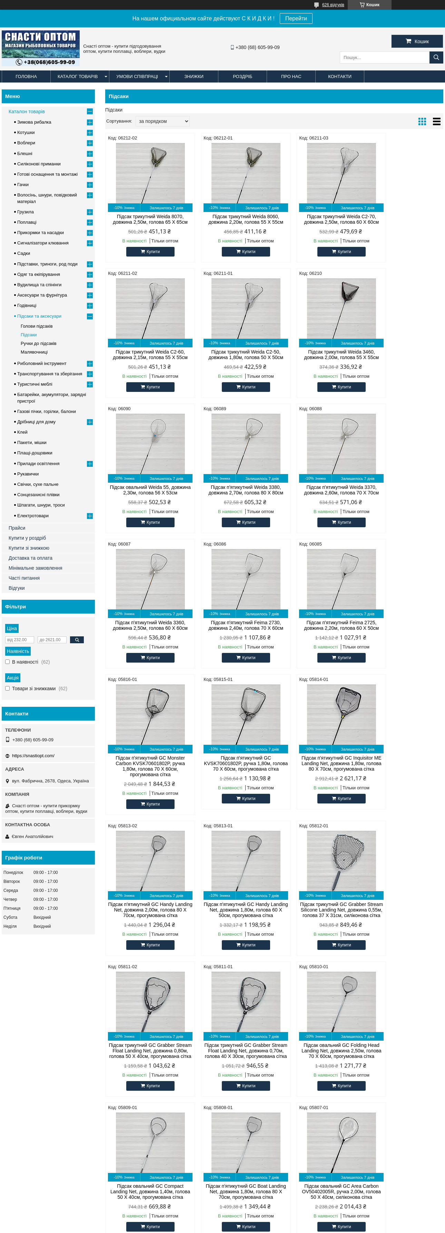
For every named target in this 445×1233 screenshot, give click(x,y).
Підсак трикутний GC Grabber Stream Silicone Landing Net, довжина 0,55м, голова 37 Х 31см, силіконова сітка (231, 777)
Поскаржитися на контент (267, 1226)
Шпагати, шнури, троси (41, 505)
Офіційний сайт (22, 1026)
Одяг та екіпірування (38, 274)
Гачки (23, 184)
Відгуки (17, 588)
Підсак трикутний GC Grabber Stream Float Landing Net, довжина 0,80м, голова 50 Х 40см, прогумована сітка (317, 777)
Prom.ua (255, 1220)
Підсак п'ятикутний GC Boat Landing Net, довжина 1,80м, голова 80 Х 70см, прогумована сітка (317, 924)
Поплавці (27, 222)
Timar (123, 1052)
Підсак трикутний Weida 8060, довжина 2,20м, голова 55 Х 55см (231, 219)
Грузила (25, 211)
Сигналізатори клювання (43, 242)
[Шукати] (436, 57)
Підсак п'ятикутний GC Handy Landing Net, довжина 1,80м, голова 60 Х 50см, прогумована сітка (145, 777)
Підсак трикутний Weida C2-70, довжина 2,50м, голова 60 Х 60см (317, 219)
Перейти (296, 18)
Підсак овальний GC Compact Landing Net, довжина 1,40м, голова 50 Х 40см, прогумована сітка (231, 924)
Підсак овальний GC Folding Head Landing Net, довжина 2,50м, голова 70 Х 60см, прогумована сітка (145, 924)
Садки (23, 253)
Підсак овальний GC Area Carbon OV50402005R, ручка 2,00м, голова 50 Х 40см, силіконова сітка (403, 924)
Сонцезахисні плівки (38, 494)
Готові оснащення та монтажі (47, 174)
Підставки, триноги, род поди (47, 264)
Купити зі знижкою (29, 548)
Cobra (124, 1035)
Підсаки (29, 334)
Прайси (17, 528)
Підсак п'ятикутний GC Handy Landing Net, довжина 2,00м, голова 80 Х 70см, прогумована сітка (403, 631)
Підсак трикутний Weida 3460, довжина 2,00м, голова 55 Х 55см (231, 354)
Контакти (340, 76)
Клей (22, 432)
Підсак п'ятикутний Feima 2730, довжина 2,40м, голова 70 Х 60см (317, 489)
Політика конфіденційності (320, 1226)
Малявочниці (34, 352)
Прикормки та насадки (40, 232)
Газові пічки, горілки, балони (46, 411)
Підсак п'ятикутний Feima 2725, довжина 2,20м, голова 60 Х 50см (403, 489)
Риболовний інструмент (42, 363)
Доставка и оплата (67, 1197)
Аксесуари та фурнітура (42, 295)
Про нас (291, 76)
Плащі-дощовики (34, 452)
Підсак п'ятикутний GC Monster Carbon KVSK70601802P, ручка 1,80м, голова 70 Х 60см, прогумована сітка (145, 631)
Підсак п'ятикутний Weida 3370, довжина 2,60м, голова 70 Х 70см (145, 489)
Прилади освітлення (38, 463)
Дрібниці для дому (36, 421)
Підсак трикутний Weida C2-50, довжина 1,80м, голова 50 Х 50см (145, 354)
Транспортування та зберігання (49, 373)
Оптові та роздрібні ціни (30, 1035)
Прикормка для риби (251, 1044)
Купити (148, 251)
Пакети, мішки (32, 442)
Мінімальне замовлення (35, 568)
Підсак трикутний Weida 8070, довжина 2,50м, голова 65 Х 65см (145, 219)
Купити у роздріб (27, 538)
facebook (351, 1026)
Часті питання (24, 578)
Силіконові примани (250, 1026)
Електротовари (33, 515)
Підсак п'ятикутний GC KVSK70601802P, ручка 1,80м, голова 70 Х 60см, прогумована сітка (231, 631)
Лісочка (238, 1035)
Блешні (24, 153)
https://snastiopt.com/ (33, 755)
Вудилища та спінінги (39, 284)
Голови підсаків (37, 326)
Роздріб (242, 76)
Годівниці (26, 305)
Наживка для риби (249, 1052)
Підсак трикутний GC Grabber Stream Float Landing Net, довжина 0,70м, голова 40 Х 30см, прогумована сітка (403, 777)
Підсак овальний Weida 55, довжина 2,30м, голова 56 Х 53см (317, 354)
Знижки (194, 76)
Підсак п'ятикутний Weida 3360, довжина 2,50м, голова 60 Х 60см (231, 489)
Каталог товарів (78, 76)
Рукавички (28, 473)
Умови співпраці (137, 76)
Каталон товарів (27, 111)
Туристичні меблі (34, 384)
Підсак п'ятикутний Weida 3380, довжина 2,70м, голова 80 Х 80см (403, 354)
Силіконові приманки (39, 163)
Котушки (26, 132)
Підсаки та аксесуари (39, 316)
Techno (125, 1061)
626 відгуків (333, 4)
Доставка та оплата (30, 558)
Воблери (26, 142)
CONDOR (128, 1026)
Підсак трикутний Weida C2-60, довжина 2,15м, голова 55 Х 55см (403, 219)
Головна (26, 76)
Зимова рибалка (34, 122)
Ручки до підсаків (39, 343)
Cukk (123, 1044)
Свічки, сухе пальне (37, 484)
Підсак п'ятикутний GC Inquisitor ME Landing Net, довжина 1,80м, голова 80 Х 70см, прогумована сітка (317, 631)
